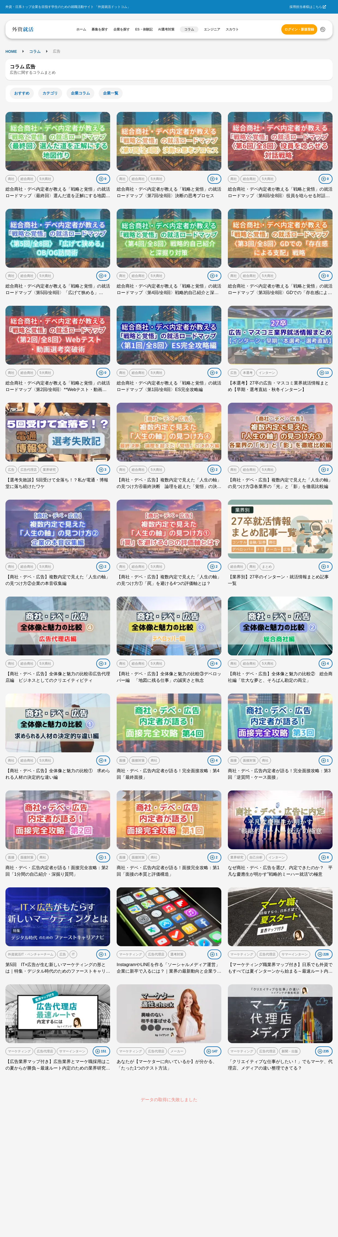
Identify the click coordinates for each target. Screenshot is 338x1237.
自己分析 (255, 857)
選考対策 (176, 954)
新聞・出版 (290, 1051)
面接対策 (138, 760)
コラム (35, 51)
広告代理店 (28, 470)
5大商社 (45, 179)
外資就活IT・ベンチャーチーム (30, 954)
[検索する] (322, 29)
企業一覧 (110, 93)
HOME (11, 51)
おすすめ (21, 93)
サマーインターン (295, 954)
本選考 (248, 373)
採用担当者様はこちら (305, 7)
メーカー (176, 1051)
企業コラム (80, 93)
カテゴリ (50, 93)
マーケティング (130, 954)
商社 (11, 179)
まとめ (267, 567)
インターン (267, 373)
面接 (122, 760)
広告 (233, 373)
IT (73, 954)
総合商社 (27, 179)
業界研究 (49, 470)
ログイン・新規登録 (299, 29)
